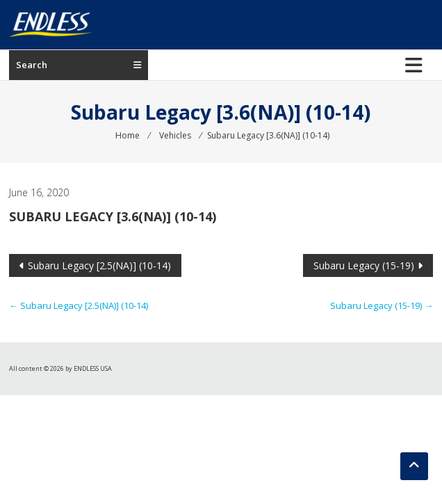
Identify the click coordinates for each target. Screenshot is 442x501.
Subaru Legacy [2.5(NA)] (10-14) (99, 265)
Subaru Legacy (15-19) (363, 265)
